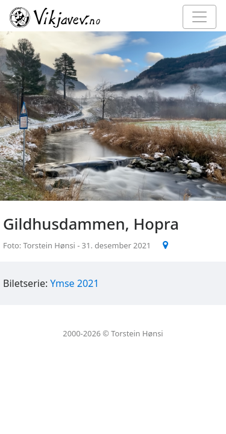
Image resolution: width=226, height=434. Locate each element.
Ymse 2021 (74, 283)
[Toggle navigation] (199, 17)
